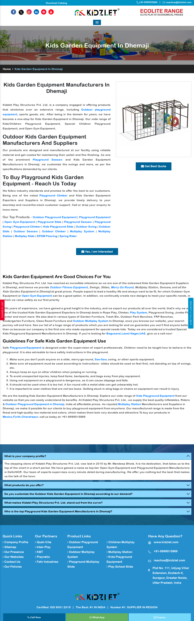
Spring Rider (68, 236)
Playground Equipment (95, 217)
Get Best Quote (153, 166)
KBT (39, 552)
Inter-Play (43, 547)
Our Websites (13, 557)
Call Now (34, 617)
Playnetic (42, 557)
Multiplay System (82, 231)
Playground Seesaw (47, 159)
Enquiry (160, 617)
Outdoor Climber (54, 231)
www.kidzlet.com (166, 542)
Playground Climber (53, 195)
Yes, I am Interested (97, 251)
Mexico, (8, 416)
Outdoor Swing (86, 226)
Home (7, 68)
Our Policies (12, 566)
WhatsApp (97, 617)
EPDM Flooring (47, 236)
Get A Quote (2, 310)
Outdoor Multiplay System (90, 320)
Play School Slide (120, 566)
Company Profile (15, 542)
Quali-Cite (43, 542)
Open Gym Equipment (19, 221)
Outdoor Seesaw (26, 231)
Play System (138, 312)
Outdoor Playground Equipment (55, 217)
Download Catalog (56, 3)
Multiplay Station (129, 404)
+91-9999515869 (146, 2)
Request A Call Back (190, 313)
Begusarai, (114, 333)
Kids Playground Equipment (155, 395)
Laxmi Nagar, (130, 333)
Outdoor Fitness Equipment (69, 287)
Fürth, (17, 416)
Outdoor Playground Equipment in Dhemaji (34, 404)
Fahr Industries (46, 561)
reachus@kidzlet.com (178, 2)
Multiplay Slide (25, 236)
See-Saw (101, 359)
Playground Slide (49, 221)
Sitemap (9, 547)
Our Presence (13, 552)
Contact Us (11, 561)
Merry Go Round (122, 287)
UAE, (142, 333)
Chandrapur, (30, 416)
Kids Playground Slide (58, 226)
